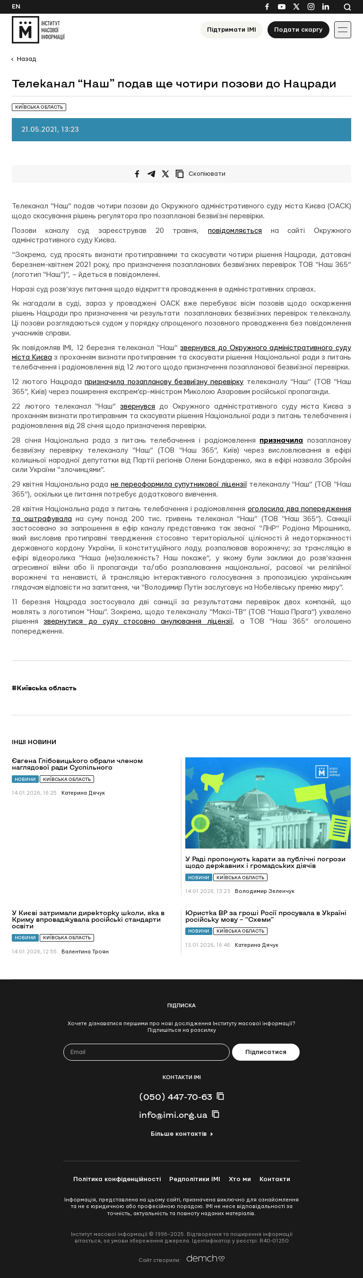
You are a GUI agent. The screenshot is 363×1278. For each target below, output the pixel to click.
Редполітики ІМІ (194, 1179)
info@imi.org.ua (173, 1114)
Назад (26, 59)
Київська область (67, 779)
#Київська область (44, 688)
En (16, 6)
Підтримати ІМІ (231, 29)
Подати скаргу (298, 29)
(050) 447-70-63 (175, 1096)
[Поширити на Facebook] (137, 174)
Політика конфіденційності (117, 1179)
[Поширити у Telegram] (151, 174)
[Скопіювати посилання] (202, 174)
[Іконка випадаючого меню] (342, 29)
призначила (281, 440)
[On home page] (38, 29)
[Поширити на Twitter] (165, 174)
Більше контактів (179, 1134)
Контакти (274, 1179)
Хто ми (240, 1179)
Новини (25, 779)
